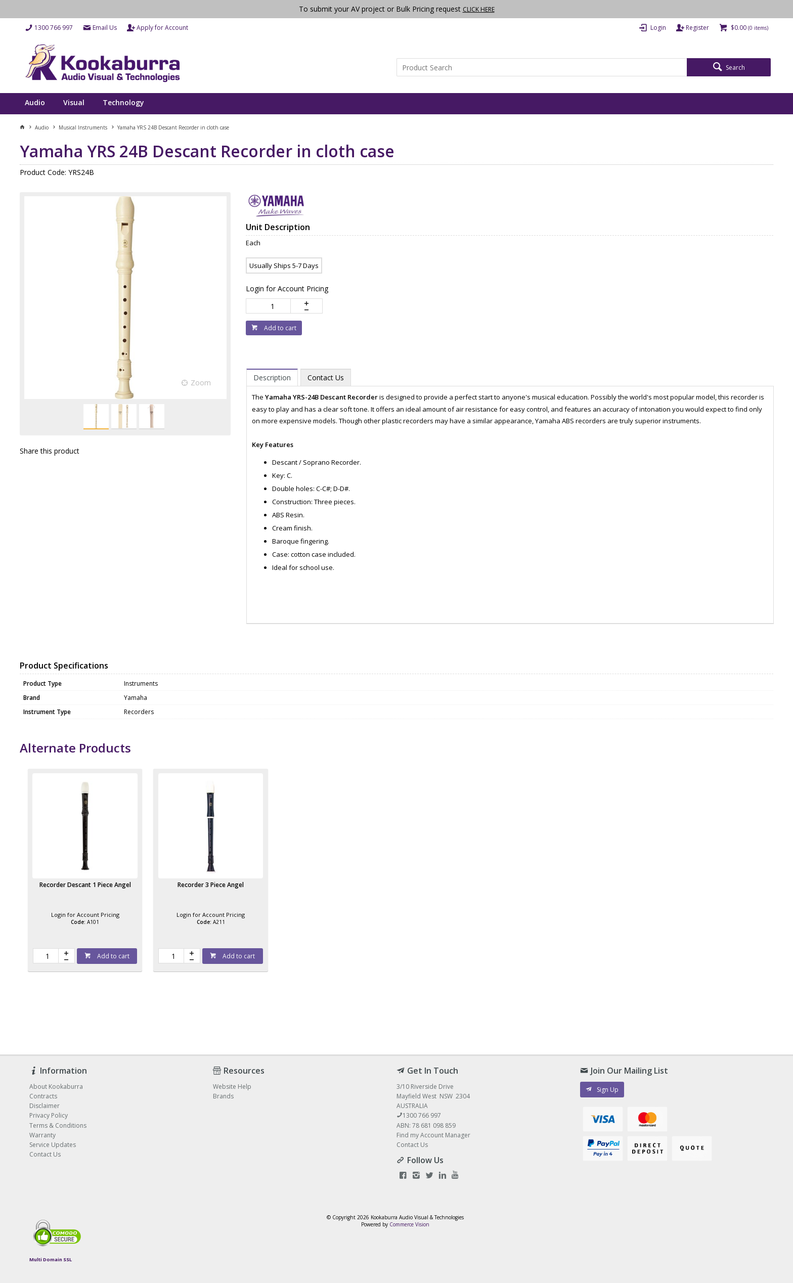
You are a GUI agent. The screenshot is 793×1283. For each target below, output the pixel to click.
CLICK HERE (479, 9)
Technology (123, 102)
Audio (35, 102)
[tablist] (510, 491)
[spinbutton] (270, 306)
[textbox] (541, 67)
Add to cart (279, 328)
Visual (73, 102)
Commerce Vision (409, 1224)
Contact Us (412, 1144)
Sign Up (608, 1089)
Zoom (201, 382)
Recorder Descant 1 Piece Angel (85, 884)
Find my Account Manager (433, 1135)
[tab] (272, 377)
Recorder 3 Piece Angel (211, 884)
